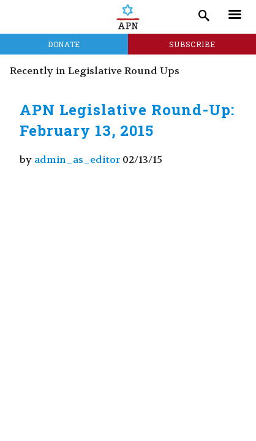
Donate (64, 44)
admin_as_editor (77, 159)
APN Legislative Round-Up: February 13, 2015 (127, 120)
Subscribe (192, 44)
